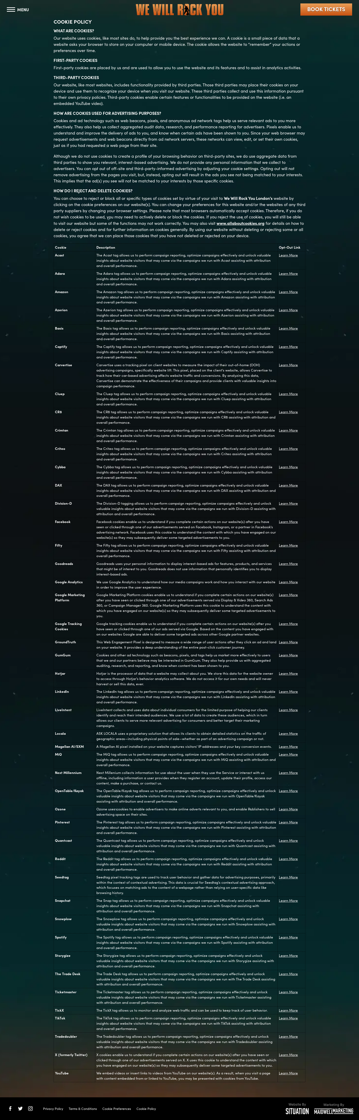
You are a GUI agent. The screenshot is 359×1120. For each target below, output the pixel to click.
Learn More (288, 255)
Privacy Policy (53, 1108)
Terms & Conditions (83, 1108)
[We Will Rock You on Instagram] (30, 1108)
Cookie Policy (146, 1108)
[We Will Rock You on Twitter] (20, 1108)
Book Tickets (326, 9)
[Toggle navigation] (18, 10)
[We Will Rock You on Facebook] (10, 1108)
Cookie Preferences (116, 1108)
